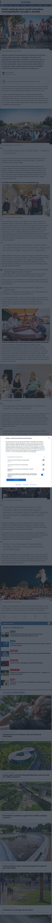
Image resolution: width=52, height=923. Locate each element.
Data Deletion (18, 484)
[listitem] (26, 457)
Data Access (26, 484)
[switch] (43, 460)
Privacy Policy (34, 484)
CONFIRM (16, 479)
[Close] (49, 438)
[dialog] (26, 461)
